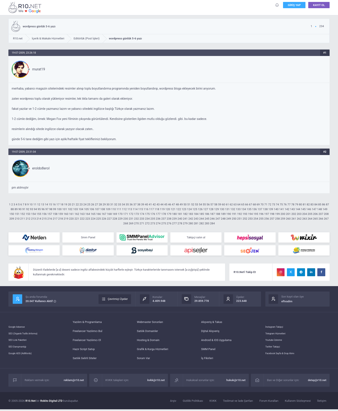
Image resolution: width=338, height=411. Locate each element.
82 (308, 204)
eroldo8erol (41, 168)
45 (165, 204)
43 (158, 204)
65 (242, 204)
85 (319, 204)
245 (207, 218)
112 (124, 209)
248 (223, 218)
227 (109, 218)
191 (234, 214)
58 (216, 204)
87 (327, 204)
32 (115, 204)
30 (108, 204)
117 (151, 209)
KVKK (213, 402)
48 (177, 204)
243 (196, 218)
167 (104, 214)
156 (44, 214)
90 (20, 209)
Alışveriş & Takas (211, 323)
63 (235, 204)
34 (123, 204)
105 (86, 209)
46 (169, 204)
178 (163, 214)
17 (58, 204)
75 (281, 204)
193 (245, 214)
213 (33, 218)
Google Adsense (18, 323)
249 (228, 218)
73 (273, 204)
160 (66, 214)
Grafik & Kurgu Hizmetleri (152, 350)
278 (179, 223)
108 (102, 209)
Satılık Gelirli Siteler (85, 359)
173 (136, 214)
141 (281, 209)
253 (250, 218)
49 (181, 204)
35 (127, 204)
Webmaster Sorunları (150, 323)
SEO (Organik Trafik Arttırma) (26, 332)
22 (77, 204)
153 (28, 214)
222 (82, 218)
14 (46, 204)
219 (66, 218)
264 (310, 218)
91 (23, 209)
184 (196, 214)
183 (190, 214)
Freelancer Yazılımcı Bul (87, 332)
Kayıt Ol (319, 6)
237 (163, 218)
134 (243, 209)
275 (163, 223)
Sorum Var (143, 359)
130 (222, 209)
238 (169, 218)
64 (239, 204)
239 (174, 218)
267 (326, 218)
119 (162, 209)
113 (129, 209)
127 (205, 209)
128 (211, 209)
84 (316, 204)
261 (293, 218)
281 (196, 223)
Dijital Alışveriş (210, 332)
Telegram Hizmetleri (277, 332)
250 (234, 218)
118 (157, 209)
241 (185, 218)
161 (71, 214)
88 (12, 209)
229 (120, 218)
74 (277, 204)
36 (131, 204)
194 (250, 214)
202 (293, 214)
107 (97, 209)
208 (326, 214)
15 (50, 204)
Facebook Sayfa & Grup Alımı (283, 359)
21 (73, 204)
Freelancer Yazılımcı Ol (87, 341)
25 (88, 204)
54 (200, 204)
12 (38, 204)
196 (261, 214)
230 (125, 218)
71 (266, 204)
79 (296, 204)
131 (227, 209)
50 (185, 204)
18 (61, 204)
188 (217, 214)
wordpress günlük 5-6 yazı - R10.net (25, 7)
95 (39, 209)
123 (184, 209)
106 (91, 209)
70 (262, 204)
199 (277, 214)
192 (239, 214)
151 (17, 214)
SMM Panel (208, 350)
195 (256, 214)
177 (158, 214)
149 (325, 209)
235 (152, 218)
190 (228, 214)
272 (147, 223)
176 (152, 214)
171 (125, 214)
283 (207, 223)
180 (174, 214)
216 (49, 218)
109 (108, 209)
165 (93, 214)
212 (28, 218)
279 (185, 223)
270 (136, 223)
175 (147, 214)
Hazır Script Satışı (84, 350)
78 (292, 204)
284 (212, 223)
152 (22, 214)
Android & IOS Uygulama (216, 341)
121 (173, 209)
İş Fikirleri (207, 359)
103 (75, 209)
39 (142, 204)
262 (299, 218)
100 (59, 209)
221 (76, 218)
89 (16, 209)
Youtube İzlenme (275, 341)
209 (11, 218)
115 (140, 209)
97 (47, 209)
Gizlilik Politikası (193, 402)
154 (33, 214)
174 (141, 214)
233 (141, 218)
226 (104, 218)
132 (232, 209)
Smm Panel (88, 237)
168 (109, 214)
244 (201, 218)
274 (158, 223)
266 (320, 218)
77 (289, 204)
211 (22, 218)
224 (93, 218)
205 (310, 214)
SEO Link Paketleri (19, 341)
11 (34, 204)
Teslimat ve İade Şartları (238, 402)
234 (147, 218)
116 (146, 209)
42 (154, 204)
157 (49, 214)
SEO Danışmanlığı (19, 350)
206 (315, 214)
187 (212, 214)
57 (212, 204)
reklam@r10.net (74, 381)
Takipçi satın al (196, 237)
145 (303, 209)
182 (185, 214)
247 (217, 218)
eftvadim (286, 303)
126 (200, 209)
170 (120, 214)
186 (207, 214)
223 (87, 218)
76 (285, 204)
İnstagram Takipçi (276, 323)
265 (315, 218)
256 (266, 218)
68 (254, 204)
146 (308, 209)
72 (269, 204)
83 (312, 204)
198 (272, 214)
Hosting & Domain (148, 341)
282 (201, 223)
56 (208, 204)
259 (282, 218)
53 (196, 204)
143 (292, 209)
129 (216, 209)
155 (38, 214)
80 (300, 204)
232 (136, 218)
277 (174, 223)
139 (270, 209)
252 (245, 218)
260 (288, 218)
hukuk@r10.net (236, 381)
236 (158, 218)
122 (178, 209)
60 (223, 204)
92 (27, 209)
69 (258, 204)
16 (54, 204)
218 (60, 218)
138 (265, 209)
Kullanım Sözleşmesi (298, 402)
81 (304, 204)
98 (50, 209)
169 (114, 214)
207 (320, 214)
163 (82, 214)
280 (190, 223)
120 (167, 209)
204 (304, 214)
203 (299, 214)
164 (87, 214)
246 (212, 218)
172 (131, 214)
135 (249, 209)
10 (31, 204)
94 (35, 209)
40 (146, 204)
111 (119, 209)
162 (76, 214)
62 (231, 204)
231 (131, 218)
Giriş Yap (294, 6)
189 (223, 214)
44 (162, 204)
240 (179, 218)
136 (254, 209)
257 (272, 218)
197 (266, 214)
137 (260, 209)
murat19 (38, 69)
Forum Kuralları (268, 402)
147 (314, 209)
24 (85, 204)
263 (304, 218)
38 (139, 204)
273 (152, 223)
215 (44, 218)
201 (288, 214)
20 (69, 204)
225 (98, 218)
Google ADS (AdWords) (22, 359)
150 (11, 214)
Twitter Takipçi (274, 350)
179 (169, 214)
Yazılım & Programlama (87, 323)
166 (98, 214)
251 (239, 218)
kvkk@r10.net (156, 381)
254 (256, 218)
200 (282, 214)
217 (55, 218)
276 (169, 223)
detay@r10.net (317, 381)
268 (125, 223)
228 (114, 218)
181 (179, 214)
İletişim (321, 402)
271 (141, 223)
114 (135, 209)
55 (204, 204)
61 (227, 204)
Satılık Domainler (147, 332)
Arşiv (173, 402)
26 (92, 204)
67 (250, 204)
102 (70, 209)
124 (189, 209)
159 (60, 214)
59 (219, 204)
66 (246, 204)
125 (194, 209)
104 (80, 209)
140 (276, 209)
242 (190, 218)
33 (119, 204)
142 (287, 209)
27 (96, 204)
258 (277, 218)
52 (192, 204)
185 (201, 214)
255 (261, 218)
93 (31, 209)
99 (54, 209)
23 (81, 204)
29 (104, 204)
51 (189, 204)
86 (323, 204)
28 (100, 204)
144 (298, 209)
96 (43, 209)
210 (17, 218)
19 (65, 204)
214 (38, 218)
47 (173, 204)
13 (42, 204)
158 (55, 214)
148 (319, 209)
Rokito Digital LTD (51, 402)
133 (238, 209)
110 (113, 209)
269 (131, 223)
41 (150, 204)
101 (64, 209)
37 (135, 204)
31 (112, 204)
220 (71, 218)
